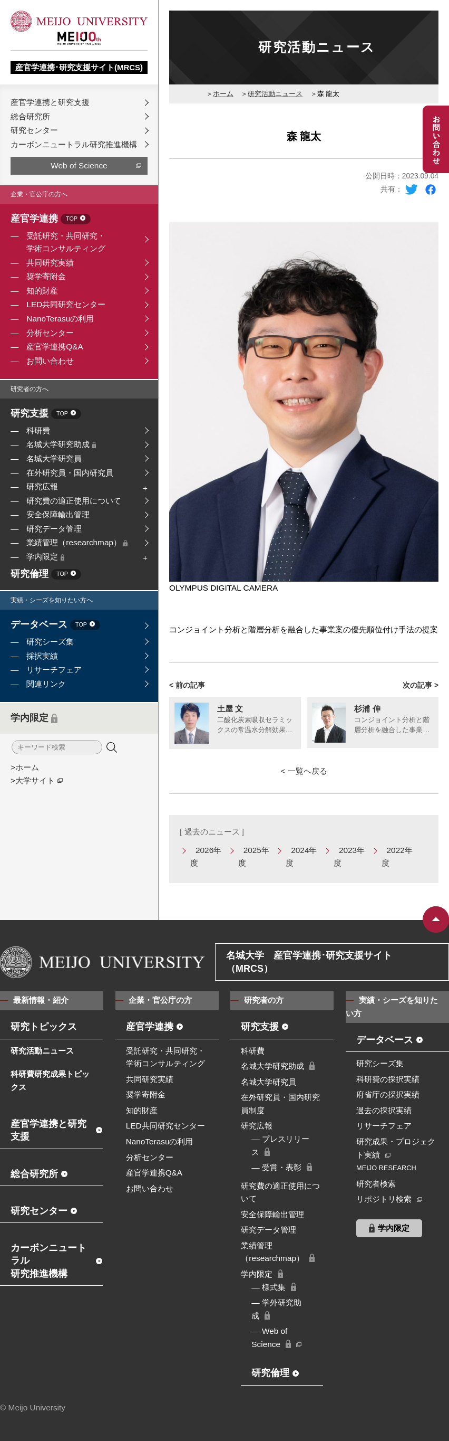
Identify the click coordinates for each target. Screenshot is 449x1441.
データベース (55, 625)
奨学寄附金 (46, 276)
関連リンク (46, 683)
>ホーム (25, 767)
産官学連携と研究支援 (50, 102)
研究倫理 (46, 575)
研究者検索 (376, 1183)
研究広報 (42, 486)
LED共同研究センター (65, 304)
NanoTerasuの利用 (60, 318)
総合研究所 (30, 116)
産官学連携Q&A (54, 346)
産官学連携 (51, 219)
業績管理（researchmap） (77, 542)
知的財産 (42, 290)
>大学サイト (33, 780)
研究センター (34, 130)
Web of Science (79, 165)
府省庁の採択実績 (387, 1094)
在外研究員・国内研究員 (69, 472)
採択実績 (42, 655)
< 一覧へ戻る (303, 770)
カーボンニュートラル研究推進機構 (74, 144)
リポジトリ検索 (384, 1198)
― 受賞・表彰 (276, 1167)
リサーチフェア (54, 669)
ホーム (223, 94)
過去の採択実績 (384, 1110)
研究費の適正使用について (73, 500)
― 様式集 (268, 1287)
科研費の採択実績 (387, 1079)
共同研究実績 (50, 262)
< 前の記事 (187, 685)
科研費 (38, 430)
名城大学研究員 (54, 458)
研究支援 (46, 414)
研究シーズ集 (50, 641)
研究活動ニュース (275, 94)
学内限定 (45, 556)
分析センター (50, 332)
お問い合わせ (50, 360)
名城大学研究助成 (61, 444)
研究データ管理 (54, 528)
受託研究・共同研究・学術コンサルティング (65, 242)
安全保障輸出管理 (58, 514)
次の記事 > (420, 685)
